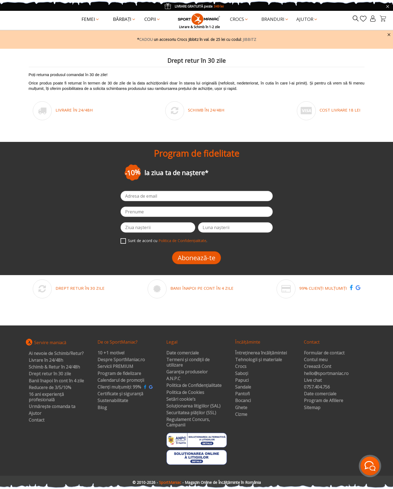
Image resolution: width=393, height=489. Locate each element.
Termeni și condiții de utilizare (188, 362)
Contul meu (315, 360)
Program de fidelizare (119, 373)
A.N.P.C (173, 379)
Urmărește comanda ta (52, 406)
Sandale (243, 387)
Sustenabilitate (113, 400)
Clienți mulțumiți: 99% (119, 387)
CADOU (146, 39)
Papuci (242, 380)
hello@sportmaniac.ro (326, 373)
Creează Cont (317, 366)
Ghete (241, 407)
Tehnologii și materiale (258, 360)
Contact (36, 420)
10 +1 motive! (111, 353)
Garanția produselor (187, 372)
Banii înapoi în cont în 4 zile (56, 381)
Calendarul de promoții (121, 380)
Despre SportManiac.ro (121, 360)
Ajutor (35, 413)
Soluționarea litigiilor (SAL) (193, 406)
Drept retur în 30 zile (50, 374)
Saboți (241, 373)
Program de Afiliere (323, 400)
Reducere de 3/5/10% (50, 387)
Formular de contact (324, 353)
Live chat (313, 380)
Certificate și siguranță (120, 394)
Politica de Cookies (185, 392)
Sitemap (312, 407)
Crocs (240, 366)
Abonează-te (196, 257)
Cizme (241, 414)
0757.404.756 (317, 387)
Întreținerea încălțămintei (261, 353)
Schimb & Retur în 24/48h (54, 367)
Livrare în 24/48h (46, 360)
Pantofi (242, 394)
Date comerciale (182, 353)
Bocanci (243, 400)
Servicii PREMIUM (115, 366)
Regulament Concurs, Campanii (188, 422)
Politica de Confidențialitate (182, 240)
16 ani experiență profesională (46, 397)
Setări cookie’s (181, 399)
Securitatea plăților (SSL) (191, 413)
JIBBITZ (249, 39)
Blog (102, 407)
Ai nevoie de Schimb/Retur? (56, 353)
